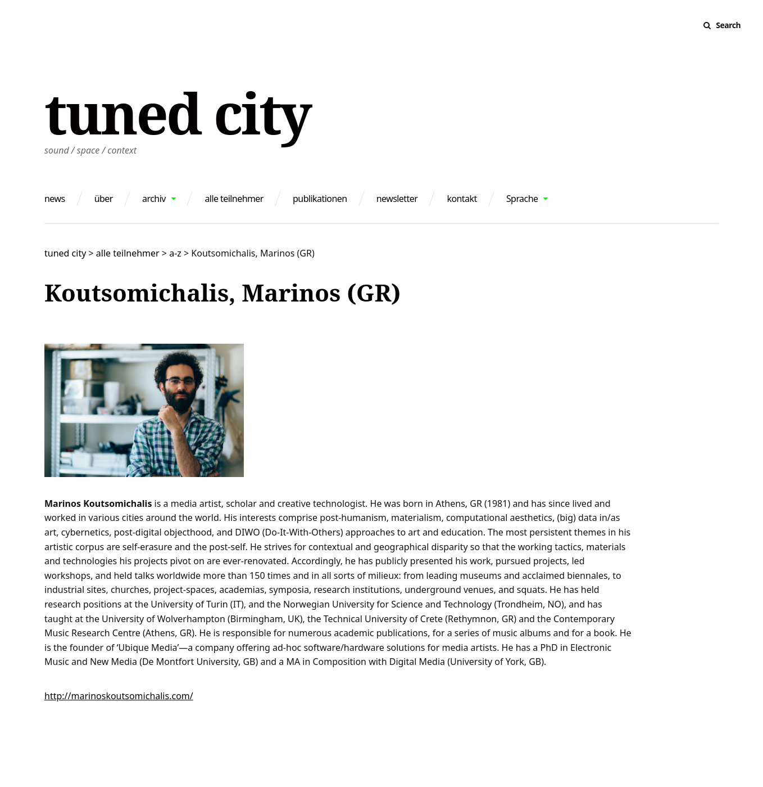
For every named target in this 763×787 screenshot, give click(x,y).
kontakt (461, 198)
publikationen (320, 198)
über (103, 198)
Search (728, 25)
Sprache (522, 198)
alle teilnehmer (234, 198)
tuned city (177, 112)
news (54, 198)
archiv (154, 198)
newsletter (397, 198)
